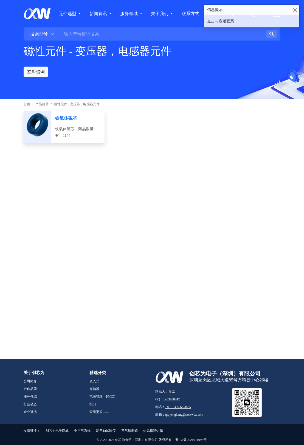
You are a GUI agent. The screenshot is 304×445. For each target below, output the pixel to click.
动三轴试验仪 (106, 431)
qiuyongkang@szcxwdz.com (184, 415)
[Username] (162, 34)
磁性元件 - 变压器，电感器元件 (77, 104)
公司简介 (30, 381)
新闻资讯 (98, 13)
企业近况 (30, 412)
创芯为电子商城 (57, 431)
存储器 (94, 389)
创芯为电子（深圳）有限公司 (136, 440)
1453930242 (171, 399)
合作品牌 (30, 389)
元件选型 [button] (67, 13)
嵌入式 (94, 381)
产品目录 (42, 104)
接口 (92, 404)
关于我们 (160, 13)
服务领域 (129, 13)
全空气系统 (82, 431)
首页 (27, 104)
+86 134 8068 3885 (178, 407)
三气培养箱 (129, 431)
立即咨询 (36, 71)
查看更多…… (99, 412)
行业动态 (30, 404)
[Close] (295, 10)
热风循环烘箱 (153, 431)
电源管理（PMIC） (103, 396)
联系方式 (190, 13)
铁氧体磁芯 (66, 118)
